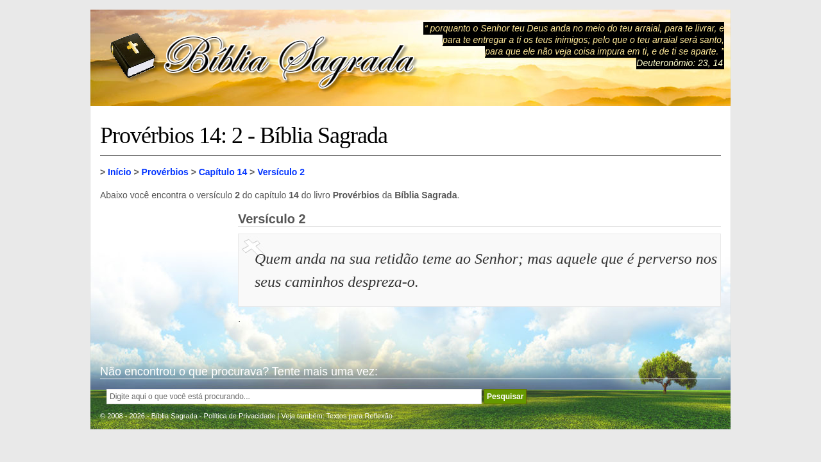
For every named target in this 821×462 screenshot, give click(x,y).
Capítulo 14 (223, 172)
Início (119, 172)
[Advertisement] (164, 276)
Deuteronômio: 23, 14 (679, 63)
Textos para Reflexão (359, 416)
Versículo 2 (281, 172)
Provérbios (165, 172)
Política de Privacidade (240, 416)
